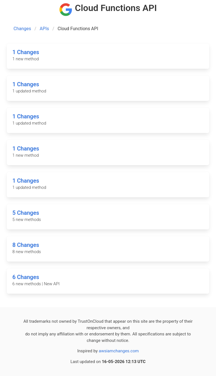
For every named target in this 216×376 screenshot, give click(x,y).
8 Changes (25, 245)
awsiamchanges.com (119, 350)
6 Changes (25, 277)
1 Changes (25, 52)
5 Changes (25, 212)
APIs (44, 28)
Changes (22, 28)
